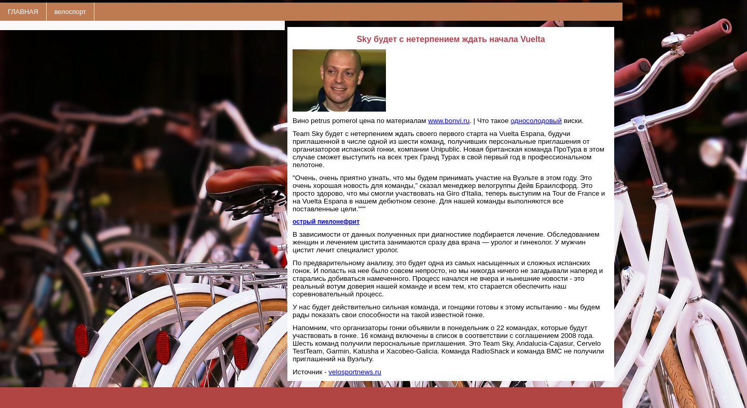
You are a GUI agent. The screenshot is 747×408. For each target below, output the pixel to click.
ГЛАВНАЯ (23, 12)
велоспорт (70, 12)
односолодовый (536, 121)
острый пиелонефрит (326, 221)
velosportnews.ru (354, 372)
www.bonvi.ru (448, 121)
